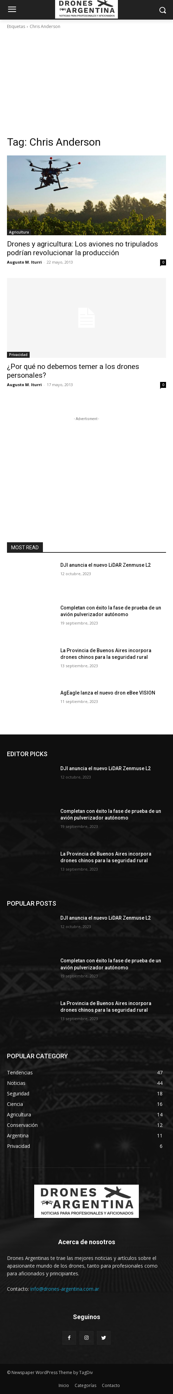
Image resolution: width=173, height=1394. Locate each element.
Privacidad (18, 354)
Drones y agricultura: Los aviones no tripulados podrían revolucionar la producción (82, 248)
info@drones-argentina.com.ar (64, 1288)
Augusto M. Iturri (24, 262)
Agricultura (19, 232)
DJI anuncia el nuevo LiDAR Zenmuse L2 (105, 565)
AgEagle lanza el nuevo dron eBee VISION (107, 693)
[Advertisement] (86, 83)
